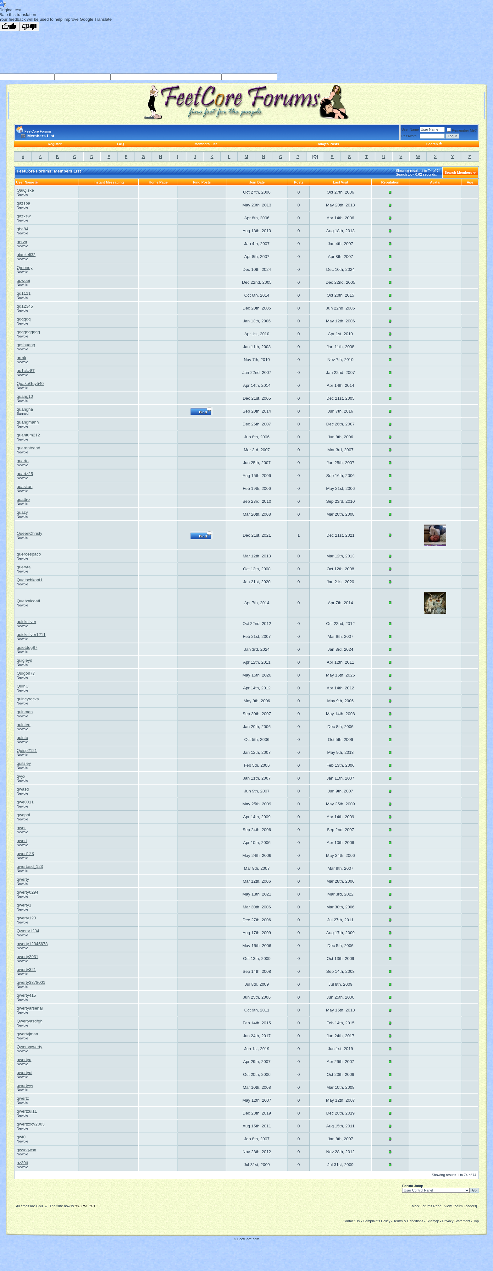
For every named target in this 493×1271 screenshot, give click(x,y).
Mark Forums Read (426, 1206)
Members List (205, 144)
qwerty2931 (27, 956)
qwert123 (25, 853)
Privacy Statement (456, 1221)
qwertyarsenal (30, 1008)
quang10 (25, 396)
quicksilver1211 (31, 634)
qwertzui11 (27, 1111)
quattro (23, 499)
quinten (23, 724)
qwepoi (23, 815)
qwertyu (24, 1059)
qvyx (21, 776)
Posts (298, 182)
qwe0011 (25, 802)
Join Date (257, 182)
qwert (22, 840)
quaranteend (28, 448)
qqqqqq (23, 319)
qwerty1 (24, 905)
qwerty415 (26, 995)
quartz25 (25, 473)
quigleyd (24, 660)
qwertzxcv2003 (31, 1124)
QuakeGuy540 (30, 383)
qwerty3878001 (31, 982)
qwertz (23, 1098)
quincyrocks (28, 699)
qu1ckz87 (26, 370)
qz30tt (22, 1162)
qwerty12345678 (32, 943)
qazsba (23, 203)
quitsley (24, 763)
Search (432, 144)
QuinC (23, 686)
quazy (22, 512)
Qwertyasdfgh (29, 1021)
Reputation (390, 182)
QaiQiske (25, 190)
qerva (22, 241)
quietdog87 (27, 647)
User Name (410, 129)
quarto (23, 460)
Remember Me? (462, 130)
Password (409, 136)
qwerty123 (26, 918)
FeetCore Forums (38, 131)
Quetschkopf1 (29, 580)
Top (476, 1221)
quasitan (24, 486)
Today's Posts (327, 144)
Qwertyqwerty (29, 1046)
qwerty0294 (27, 892)
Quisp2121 (27, 750)
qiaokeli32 (26, 254)
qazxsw (23, 216)
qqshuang (26, 344)
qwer (21, 827)
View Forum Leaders (460, 1206)
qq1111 (23, 293)
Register (55, 144)
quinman (25, 711)
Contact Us (351, 1221)
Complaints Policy (376, 1221)
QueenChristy (29, 533)
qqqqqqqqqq (28, 332)
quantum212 (28, 435)
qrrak (21, 357)
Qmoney (24, 267)
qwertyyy (25, 1085)
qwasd (23, 789)
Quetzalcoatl (28, 601)
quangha (25, 409)
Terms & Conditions (408, 1221)
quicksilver (26, 621)
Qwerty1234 (28, 931)
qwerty (23, 879)
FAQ (120, 144)
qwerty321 (26, 969)
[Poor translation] (29, 26)
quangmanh (28, 422)
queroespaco (29, 554)
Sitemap (432, 1221)
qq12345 (25, 306)
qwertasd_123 (30, 866)
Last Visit (340, 182)
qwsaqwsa (26, 1150)
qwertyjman (27, 1034)
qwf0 (21, 1137)
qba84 (22, 229)
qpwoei (23, 280)
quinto (22, 737)
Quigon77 (26, 673)
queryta (23, 567)
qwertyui (24, 1072)
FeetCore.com (248, 1239)
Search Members (458, 172)
